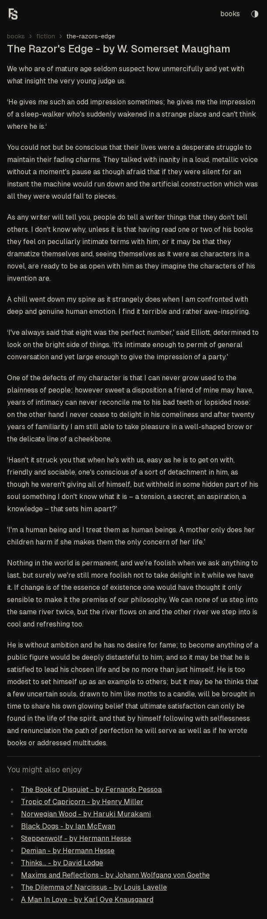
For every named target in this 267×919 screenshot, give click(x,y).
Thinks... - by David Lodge (62, 863)
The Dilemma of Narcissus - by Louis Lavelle (94, 887)
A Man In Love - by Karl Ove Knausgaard (87, 899)
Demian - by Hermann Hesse (67, 851)
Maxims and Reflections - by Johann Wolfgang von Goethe (115, 875)
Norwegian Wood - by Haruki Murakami (86, 814)
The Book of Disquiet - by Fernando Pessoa (91, 789)
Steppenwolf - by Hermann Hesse (76, 838)
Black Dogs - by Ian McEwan (68, 826)
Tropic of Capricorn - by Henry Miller (82, 802)
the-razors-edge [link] (90, 36)
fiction (45, 36)
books (230, 14)
